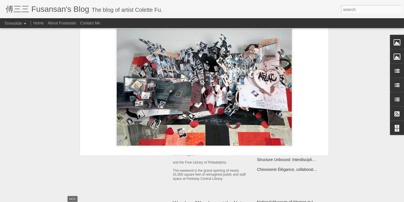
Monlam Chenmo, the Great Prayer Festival (295, 150)
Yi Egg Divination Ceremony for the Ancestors (297, 120)
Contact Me (90, 23)
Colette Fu (226, 72)
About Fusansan (62, 23)
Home (38, 23)
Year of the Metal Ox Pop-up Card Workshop (147, 130)
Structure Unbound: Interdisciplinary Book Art (296, 159)
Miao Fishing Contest (275, 140)
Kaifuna (263, 130)
